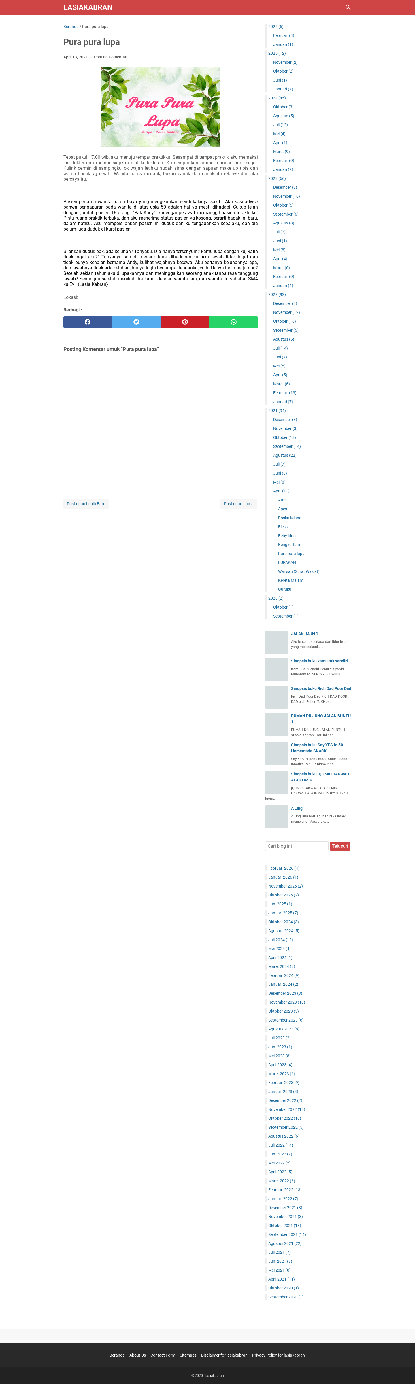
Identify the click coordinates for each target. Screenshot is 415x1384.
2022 (277, 294)
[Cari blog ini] (348, 7)
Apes (282, 509)
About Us (137, 1355)
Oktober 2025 (283, 895)
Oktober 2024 (283, 921)
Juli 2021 (279, 1252)
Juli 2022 (280, 1145)
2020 (276, 598)
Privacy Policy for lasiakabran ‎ (279, 1355)
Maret (281, 151)
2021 (277, 410)
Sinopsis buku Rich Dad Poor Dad (321, 688)
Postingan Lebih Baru (86, 503)
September (286, 214)
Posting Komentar (110, 57)
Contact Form (162, 1355)
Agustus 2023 (283, 1029)
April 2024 (280, 957)
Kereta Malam (290, 580)
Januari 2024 (283, 984)
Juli (280, 124)
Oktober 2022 (284, 1118)
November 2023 (286, 1002)
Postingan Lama (239, 503)
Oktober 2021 (284, 1225)
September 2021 (287, 1234)
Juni (280, 80)
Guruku (284, 589)
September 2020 (286, 1297)
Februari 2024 (283, 975)
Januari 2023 (283, 1091)
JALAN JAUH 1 (304, 633)
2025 (277, 53)
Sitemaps (188, 1355)
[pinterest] (185, 322)
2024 (277, 98)
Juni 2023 (280, 1047)
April (280, 142)
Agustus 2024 (283, 930)
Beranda (117, 1355)
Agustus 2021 (285, 1243)
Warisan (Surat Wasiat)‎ (299, 571)
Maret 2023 (281, 1073)
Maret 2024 (281, 966)
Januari (283, 44)
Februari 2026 (283, 868)
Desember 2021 (285, 1207)
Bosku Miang (289, 518)
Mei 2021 (279, 1270)
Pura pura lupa (291, 553)
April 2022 (280, 1172)
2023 (277, 178)
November (285, 62)
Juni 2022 (280, 1154)
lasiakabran (87, 7)
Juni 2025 (280, 904)
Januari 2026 (283, 877)
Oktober (283, 71)
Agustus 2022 (283, 1136)
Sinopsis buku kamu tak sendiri (319, 661)
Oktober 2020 (283, 1288)
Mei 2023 (279, 1055)
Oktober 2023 (283, 1011)
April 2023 (280, 1064)
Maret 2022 (281, 1181)
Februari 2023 (283, 1082)
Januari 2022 (283, 1198)
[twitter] (136, 322)
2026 (276, 26)
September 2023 (286, 1020)
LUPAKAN (287, 562)
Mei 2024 (279, 948)
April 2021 (281, 1279)
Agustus (283, 116)
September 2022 (286, 1127)
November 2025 (285, 886)
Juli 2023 (279, 1038)
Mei (279, 133)
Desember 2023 (285, 993)
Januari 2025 (283, 913)
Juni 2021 (280, 1261)
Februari (283, 35)
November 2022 (286, 1109)
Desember (285, 187)
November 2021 (285, 1216)
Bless (283, 526)
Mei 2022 (279, 1163)
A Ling (297, 808)
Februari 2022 (285, 1189)
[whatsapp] (233, 322)
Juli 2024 (280, 939)
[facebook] (87, 322)
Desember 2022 (285, 1100)
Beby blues (287, 535)
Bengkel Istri (289, 544)
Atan (282, 500)
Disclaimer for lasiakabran (224, 1355)
